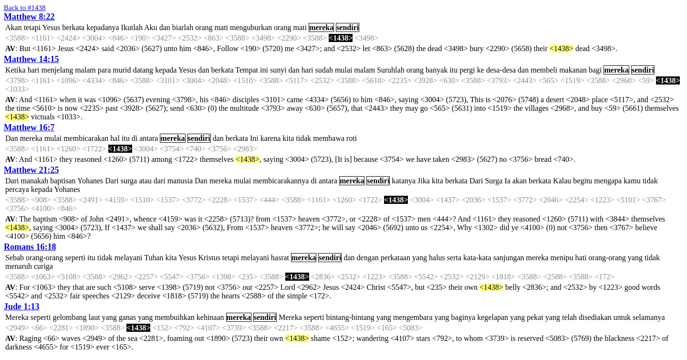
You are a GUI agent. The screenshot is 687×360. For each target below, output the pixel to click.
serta (454, 258)
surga (129, 181)
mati (221, 27)
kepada (166, 70)
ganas (127, 317)
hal (115, 138)
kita (288, 138)
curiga (43, 266)
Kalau (562, 181)
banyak (437, 70)
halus (437, 258)
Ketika (15, 70)
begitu (582, 181)
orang (203, 27)
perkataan (395, 258)
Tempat (246, 70)
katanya (404, 181)
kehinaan (210, 317)
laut (94, 317)
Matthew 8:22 (29, 16)
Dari (12, 181)
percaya (17, 189)
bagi (595, 70)
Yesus (51, 27)
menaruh (18, 266)
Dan (11, 138)
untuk (622, 317)
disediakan (595, 317)
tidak (303, 138)
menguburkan (251, 27)
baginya (463, 317)
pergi (467, 70)
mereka (321, 27)
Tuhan (153, 258)
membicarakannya (281, 181)
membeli (544, 70)
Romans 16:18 (30, 247)
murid (122, 70)
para (104, 70)
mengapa (608, 181)
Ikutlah (132, 27)
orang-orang (44, 258)
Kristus (209, 258)
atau (145, 181)
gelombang (70, 317)
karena (270, 138)
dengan (368, 258)
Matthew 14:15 (31, 59)
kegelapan (492, 317)
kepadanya (102, 27)
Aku (150, 27)
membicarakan (85, 138)
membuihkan (175, 317)
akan (519, 181)
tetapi (32, 27)
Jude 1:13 (22, 306)
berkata (73, 27)
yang (419, 258)
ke (480, 70)
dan (164, 27)
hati (581, 258)
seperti (75, 258)
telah (569, 317)
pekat (535, 317)
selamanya (649, 317)
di (134, 138)
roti (351, 138)
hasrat (280, 258)
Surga (493, 181)
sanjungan (508, 258)
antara (148, 138)
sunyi (278, 70)
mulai (343, 70)
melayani (128, 258)
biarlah (182, 27)
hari (34, 70)
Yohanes (90, 181)
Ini (254, 138)
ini (264, 70)
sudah (324, 70)
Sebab (14, 258)
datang (143, 70)
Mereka (17, 317)
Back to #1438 (25, 7)
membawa (328, 138)
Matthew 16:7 (29, 127)
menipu (562, 258)
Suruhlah (391, 70)
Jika (423, 181)
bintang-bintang (350, 317)
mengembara (413, 317)
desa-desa (501, 70)
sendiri (347, 27)
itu (453, 70)
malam (85, 70)
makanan (573, 70)
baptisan (62, 181)
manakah (34, 181)
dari (160, 181)
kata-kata (477, 258)
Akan (13, 27)
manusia (180, 181)
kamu (632, 181)
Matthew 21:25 (31, 170)
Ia (507, 181)
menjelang (57, 70)
